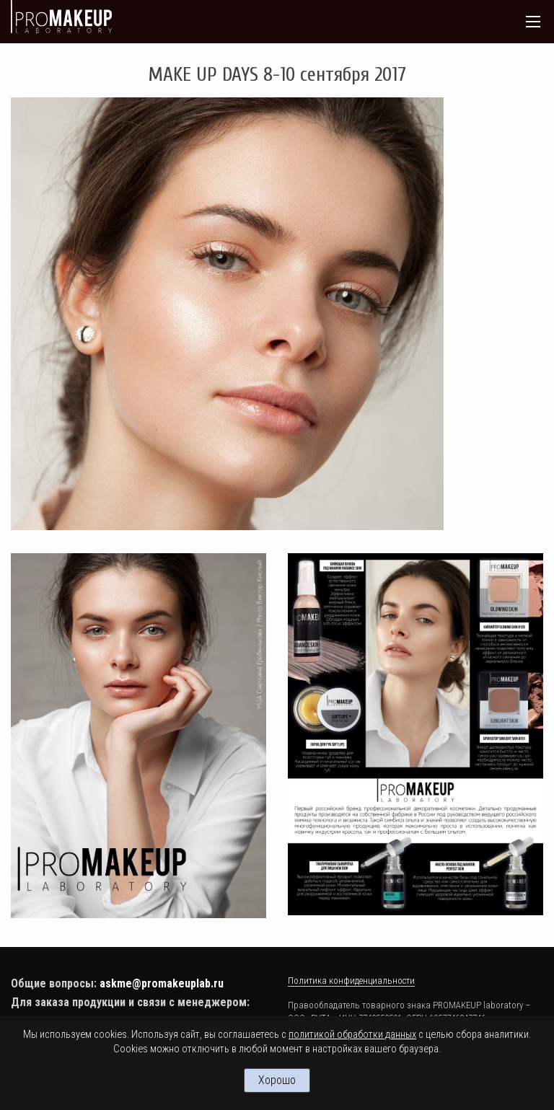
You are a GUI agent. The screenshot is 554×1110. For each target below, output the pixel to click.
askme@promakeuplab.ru (162, 983)
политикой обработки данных (352, 1034)
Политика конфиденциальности (351, 980)
